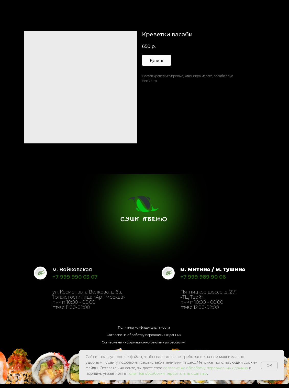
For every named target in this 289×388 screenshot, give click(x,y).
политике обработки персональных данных (167, 373)
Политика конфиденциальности (144, 327)
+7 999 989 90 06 (203, 277)
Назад (14, 7)
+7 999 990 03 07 (74, 277)
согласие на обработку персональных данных (205, 368)
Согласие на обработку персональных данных (144, 335)
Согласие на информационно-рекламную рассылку (143, 342)
